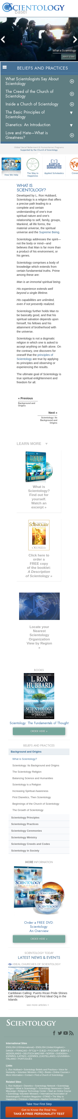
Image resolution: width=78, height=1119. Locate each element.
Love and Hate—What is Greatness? (26, 135)
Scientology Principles (25, 817)
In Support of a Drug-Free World (35, 1100)
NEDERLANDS (13, 1053)
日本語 (42, 1050)
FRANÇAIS (21, 1050)
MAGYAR (39, 1053)
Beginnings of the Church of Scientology (35, 803)
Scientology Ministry (24, 837)
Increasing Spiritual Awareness (30, 791)
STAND (46, 1096)
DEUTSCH (28, 1053)
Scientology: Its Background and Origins (35, 765)
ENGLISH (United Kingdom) (50, 1047)
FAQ (40, 1072)
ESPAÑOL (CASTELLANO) (41, 1056)
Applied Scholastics (54, 165)
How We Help (11, 175)
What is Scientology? (24, 758)
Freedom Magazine (31, 1096)
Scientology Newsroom (50, 1088)
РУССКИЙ (53, 1050)
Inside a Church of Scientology (31, 104)
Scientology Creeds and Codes (30, 843)
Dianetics (28, 1086)
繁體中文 (65, 1050)
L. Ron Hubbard (14, 1069)
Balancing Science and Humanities (32, 778)
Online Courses (61, 1072)
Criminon (22, 1099)
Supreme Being (49, 232)
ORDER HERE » (39, 731)
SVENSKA (61, 1053)
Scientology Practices (25, 824)
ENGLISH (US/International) (20, 1047)
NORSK (50, 1053)
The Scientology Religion (26, 771)
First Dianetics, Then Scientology (31, 797)
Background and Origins (26, 751)
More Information (14, 1075)
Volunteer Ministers (27, 1072)
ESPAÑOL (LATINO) (16, 1056)
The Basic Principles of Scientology (25, 114)
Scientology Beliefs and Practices (40, 1069)
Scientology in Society (25, 850)
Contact (28, 1075)
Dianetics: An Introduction (27, 125)
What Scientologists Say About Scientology (32, 81)
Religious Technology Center (32, 1091)
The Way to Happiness (32, 166)
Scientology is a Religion (26, 784)
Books (48, 1072)
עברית (33, 1050)
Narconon (34, 1099)
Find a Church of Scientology (49, 1075)
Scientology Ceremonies (26, 830)
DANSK (10, 1050)
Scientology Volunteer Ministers (22, 1093)
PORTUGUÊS (25, 1059)
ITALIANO (11, 1059)
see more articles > (38, 1004)
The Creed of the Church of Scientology (29, 94)
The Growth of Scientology (27, 810)
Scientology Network (45, 1086)
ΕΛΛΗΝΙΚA (63, 1056)
